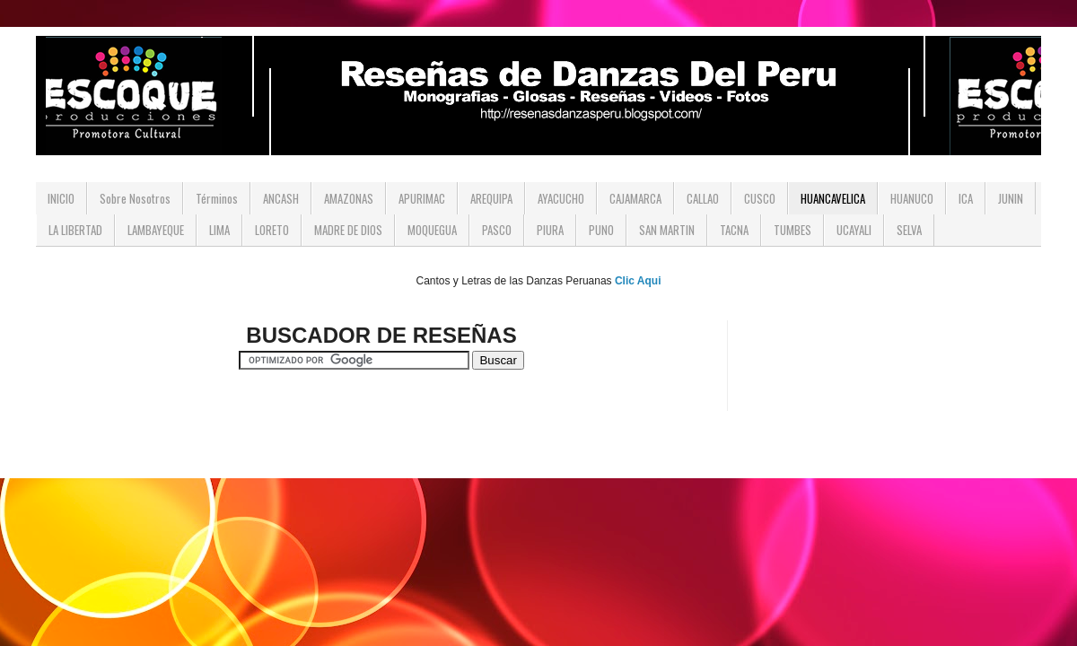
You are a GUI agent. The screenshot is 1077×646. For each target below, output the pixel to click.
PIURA (550, 230)
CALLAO (703, 198)
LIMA (219, 230)
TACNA (734, 230)
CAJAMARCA (635, 198)
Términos (217, 198)
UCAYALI (853, 230)
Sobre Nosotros (135, 198)
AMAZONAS (348, 198)
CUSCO (759, 198)
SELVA (909, 230)
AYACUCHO (561, 198)
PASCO (497, 230)
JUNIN (1010, 198)
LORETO (272, 230)
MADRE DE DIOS (348, 230)
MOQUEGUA (432, 230)
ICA (966, 198)
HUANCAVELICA (833, 198)
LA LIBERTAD (75, 230)
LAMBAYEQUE (155, 230)
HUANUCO (911, 198)
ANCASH (281, 198)
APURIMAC (421, 198)
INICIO (61, 198)
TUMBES (792, 230)
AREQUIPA (491, 198)
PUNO (601, 230)
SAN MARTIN (667, 230)
